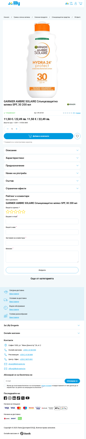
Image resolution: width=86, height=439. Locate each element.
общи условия (46, 385)
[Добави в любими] (77, 136)
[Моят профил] (76, 3)
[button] (71, 104)
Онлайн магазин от (17, 433)
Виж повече (14, 294)
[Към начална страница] (6, 17)
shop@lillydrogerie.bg (16, 364)
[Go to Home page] (14, 3)
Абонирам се (72, 381)
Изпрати (42, 270)
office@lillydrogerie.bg (16, 369)
